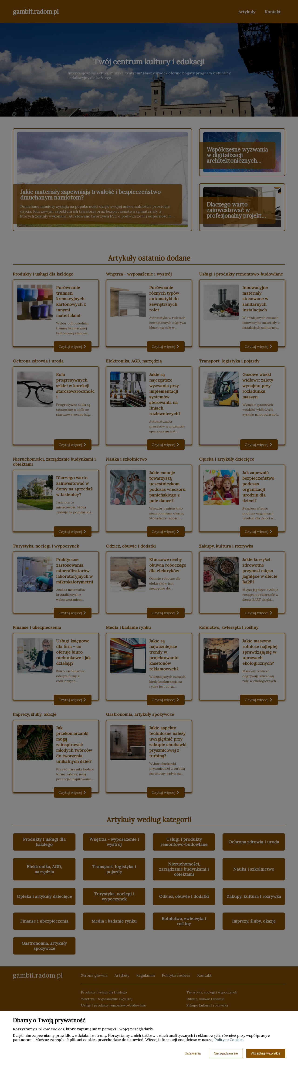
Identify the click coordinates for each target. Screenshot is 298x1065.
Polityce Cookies (229, 1039)
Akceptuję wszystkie (265, 1053)
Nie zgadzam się (226, 1053)
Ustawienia (193, 1053)
